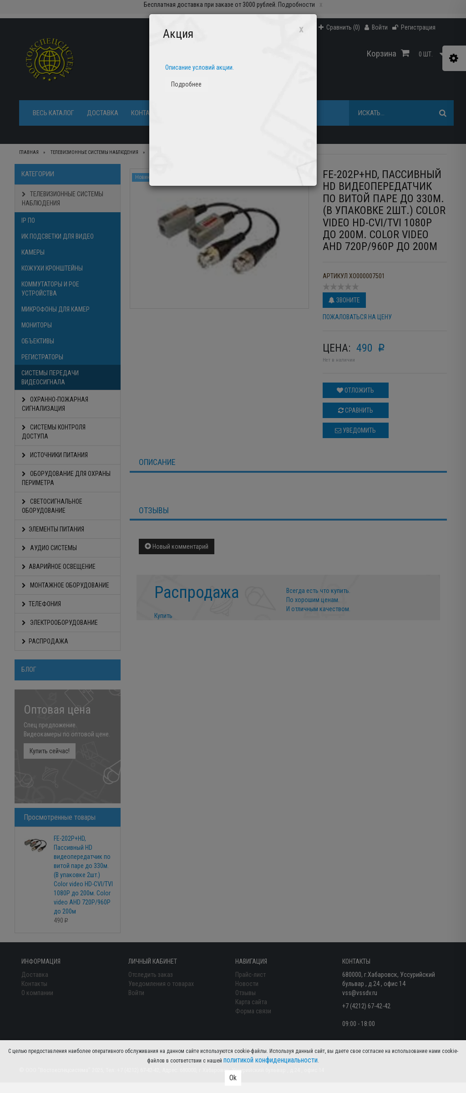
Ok (233, 1077)
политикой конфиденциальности (270, 1060)
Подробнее (186, 84)
